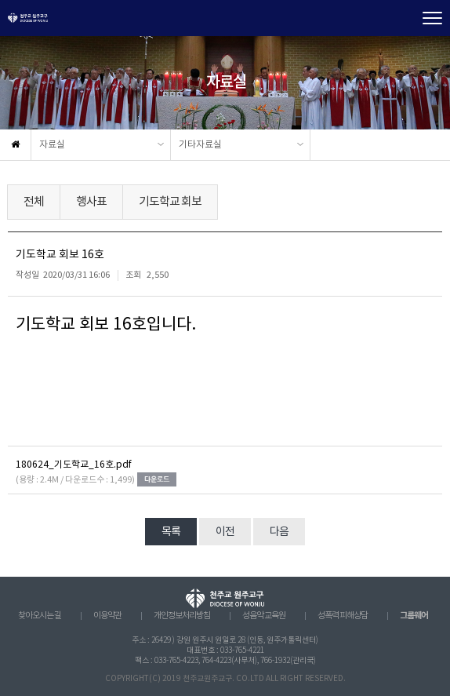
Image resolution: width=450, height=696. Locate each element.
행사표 (91, 202)
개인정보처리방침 (182, 616)
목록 (170, 532)
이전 (225, 532)
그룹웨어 (414, 615)
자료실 (52, 145)
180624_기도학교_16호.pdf (74, 465)
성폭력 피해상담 (343, 616)
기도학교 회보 (170, 202)
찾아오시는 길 (39, 616)
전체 (34, 202)
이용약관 (107, 616)
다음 (279, 532)
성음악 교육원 (263, 616)
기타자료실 (200, 145)
